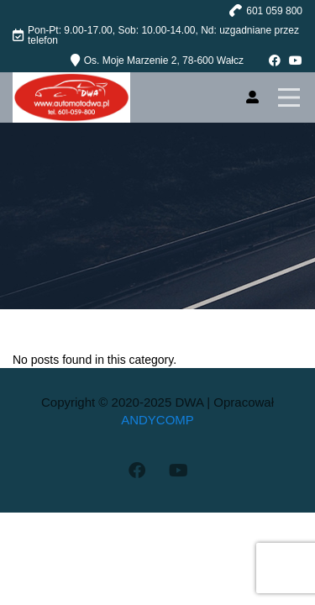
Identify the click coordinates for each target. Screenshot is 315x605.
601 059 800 (274, 11)
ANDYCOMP (157, 420)
